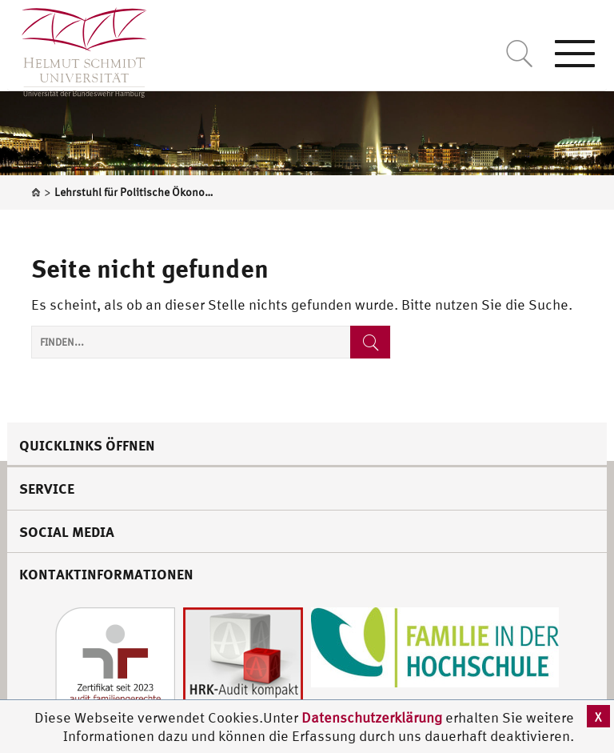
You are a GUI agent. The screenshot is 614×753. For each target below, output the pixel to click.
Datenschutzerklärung (371, 717)
